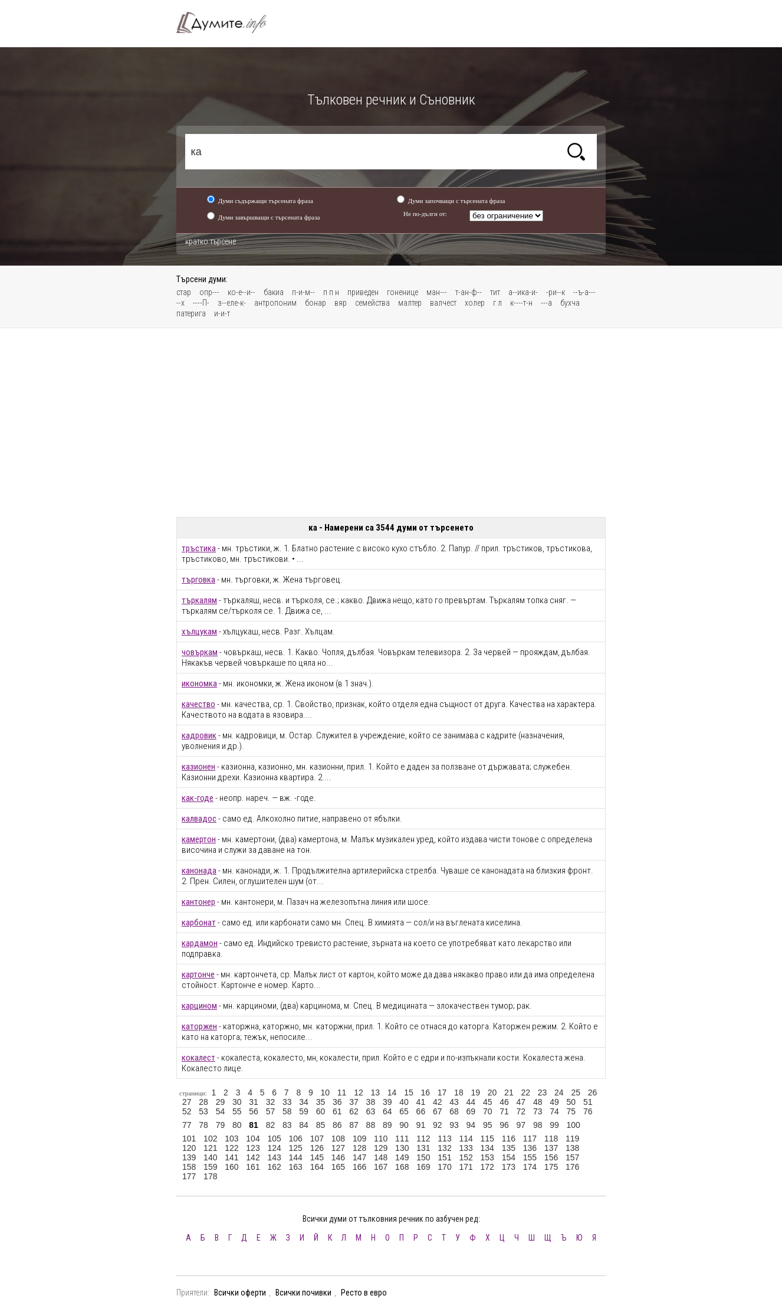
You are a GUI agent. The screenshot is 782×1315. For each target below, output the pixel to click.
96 (504, 1125)
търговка (198, 579)
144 (296, 1157)
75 (571, 1111)
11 (342, 1092)
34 (303, 1102)
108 (338, 1138)
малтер (410, 303)
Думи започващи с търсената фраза (456, 200)
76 (588, 1111)
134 (487, 1148)
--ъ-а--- (584, 292)
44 (471, 1102)
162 (274, 1167)
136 (530, 1148)
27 (187, 1102)
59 (303, 1111)
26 (592, 1092)
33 (287, 1102)
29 (220, 1102)
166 (359, 1167)
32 (270, 1102)
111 (402, 1138)
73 (538, 1111)
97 (521, 1125)
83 (287, 1125)
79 (220, 1125)
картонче (198, 974)
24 (559, 1092)
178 (210, 1176)
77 (187, 1125)
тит (495, 292)
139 (189, 1157)
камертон (199, 839)
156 (551, 1157)
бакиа (274, 292)
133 (465, 1148)
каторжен (199, 1026)
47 (521, 1102)
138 (572, 1148)
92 (437, 1125)
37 (354, 1102)
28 (203, 1102)
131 (423, 1148)
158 (189, 1167)
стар (183, 292)
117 (530, 1138)
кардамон (200, 943)
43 (454, 1102)
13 (375, 1092)
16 (425, 1092)
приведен (363, 292)
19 (475, 1092)
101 (189, 1138)
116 (508, 1138)
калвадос (199, 818)
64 (387, 1111)
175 (551, 1167)
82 (270, 1125)
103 (231, 1138)
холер (475, 303)
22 (525, 1092)
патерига (191, 313)
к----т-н (521, 303)
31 (253, 1102)
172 (487, 1167)
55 (237, 1111)
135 (508, 1148)
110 (380, 1138)
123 (252, 1148)
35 (321, 1102)
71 (504, 1111)
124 (274, 1148)
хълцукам (199, 631)
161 (252, 1167)
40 (404, 1102)
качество (198, 704)
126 (317, 1148)
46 (504, 1102)
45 (487, 1102)
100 (573, 1125)
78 (203, 1125)
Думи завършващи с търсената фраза (269, 217)
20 (492, 1092)
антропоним (275, 303)
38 (371, 1102)
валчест (443, 303)
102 (210, 1138)
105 (274, 1138)
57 (270, 1111)
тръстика (199, 548)
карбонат (199, 922)
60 (321, 1111)
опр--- (209, 292)
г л (497, 303)
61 (337, 1111)
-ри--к (555, 292)
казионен (198, 766)
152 (465, 1157)
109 (359, 1138)
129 (380, 1148)
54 (220, 1111)
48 (538, 1102)
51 (588, 1102)
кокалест (198, 1057)
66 (421, 1111)
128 (359, 1148)
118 (551, 1138)
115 (487, 1138)
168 (402, 1167)
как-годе (197, 798)
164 (317, 1167)
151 (444, 1157)
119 (572, 1138)
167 (380, 1167)
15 (408, 1092)
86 (337, 1125)
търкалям (199, 600)
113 (444, 1138)
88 (371, 1125)
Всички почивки (303, 1292)
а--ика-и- (523, 292)
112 (423, 1138)
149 (402, 1157)
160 (231, 1167)
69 (471, 1111)
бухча (570, 303)
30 (237, 1102)
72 (521, 1111)
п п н (331, 292)
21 (509, 1092)
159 (210, 1167)
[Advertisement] (391, 422)
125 (296, 1148)
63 (371, 1111)
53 (203, 1111)
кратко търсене (210, 241)
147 (359, 1157)
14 (392, 1092)
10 (325, 1092)
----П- (201, 303)
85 (321, 1125)
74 (554, 1111)
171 (465, 1167)
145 (317, 1157)
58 (287, 1111)
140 (210, 1157)
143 (274, 1157)
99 (554, 1125)
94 (471, 1125)
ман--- (436, 292)
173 (508, 1167)
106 (296, 1138)
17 (442, 1092)
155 (530, 1157)
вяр (340, 303)
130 (402, 1148)
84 (303, 1125)
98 (538, 1125)
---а (546, 303)
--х (180, 303)
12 (358, 1092)
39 (387, 1102)
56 (253, 1111)
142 (252, 1157)
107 (317, 1138)
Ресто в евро (364, 1292)
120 (189, 1148)
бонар (315, 303)
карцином (199, 1005)
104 (252, 1138)
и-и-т (222, 313)
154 (508, 1157)
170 (444, 1167)
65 (404, 1111)
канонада (199, 870)
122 (231, 1148)
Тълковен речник (228, 22)
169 (423, 1167)
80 (237, 1125)
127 (338, 1148)
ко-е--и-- (241, 292)
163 (296, 1167)
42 (437, 1102)
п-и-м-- (303, 292)
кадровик (199, 735)
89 (387, 1125)
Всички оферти (240, 1292)
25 (575, 1092)
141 (231, 1157)
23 (542, 1092)
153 (487, 1157)
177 (189, 1176)
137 (551, 1148)
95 (487, 1125)
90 (404, 1125)
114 (465, 1138)
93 (454, 1125)
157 (572, 1157)
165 (338, 1167)
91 (421, 1125)
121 (210, 1148)
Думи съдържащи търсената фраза (265, 200)
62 (354, 1111)
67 (437, 1111)
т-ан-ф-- (468, 292)
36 (337, 1102)
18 (459, 1092)
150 (423, 1157)
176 (572, 1167)
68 (454, 1111)
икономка (199, 683)
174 (530, 1167)
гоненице (402, 292)
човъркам (200, 652)
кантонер (198, 902)
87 (354, 1125)
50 (571, 1102)
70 (487, 1111)
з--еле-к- (232, 303)
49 (554, 1102)
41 (421, 1102)
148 (380, 1157)
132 (444, 1148)
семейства (372, 303)
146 (338, 1157)
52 (187, 1111)
